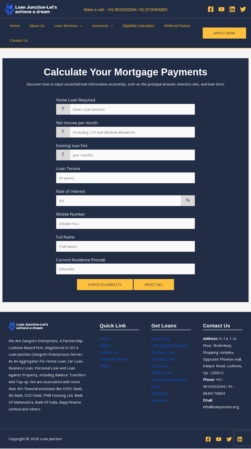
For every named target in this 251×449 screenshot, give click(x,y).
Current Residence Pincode (80, 260)
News (105, 366)
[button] (224, 33)
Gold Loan (159, 393)
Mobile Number (70, 214)
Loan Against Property (170, 345)
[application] (74, 25)
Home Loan (161, 339)
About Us (33, 26)
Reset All (154, 284)
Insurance (94, 25)
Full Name (65, 237)
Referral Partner (164, 26)
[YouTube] (221, 9)
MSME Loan (161, 373)
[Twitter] (243, 9)
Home (13, 26)
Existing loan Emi (71, 145)
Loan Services (62, 25)
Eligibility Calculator (128, 26)
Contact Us (18, 40)
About (105, 345)
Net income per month (77, 123)
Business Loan (163, 352)
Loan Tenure (68, 168)
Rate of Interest (70, 191)
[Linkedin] (232, 9)
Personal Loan (163, 359)
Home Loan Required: (76, 100)
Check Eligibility (105, 284)
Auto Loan (159, 366)
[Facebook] (211, 9)
